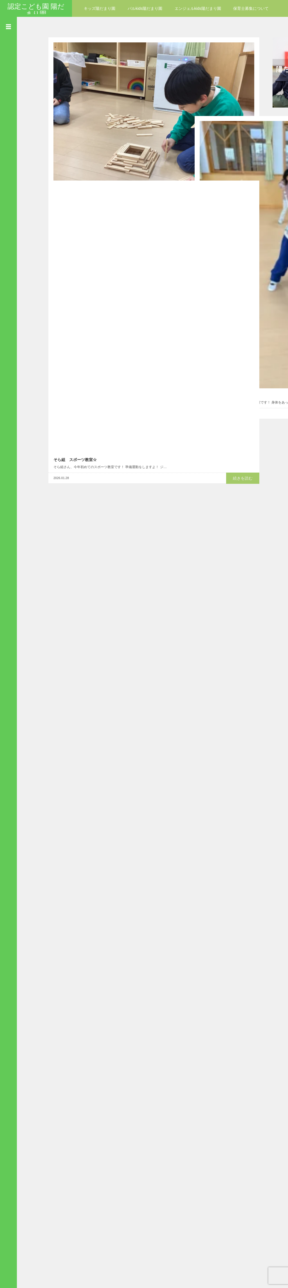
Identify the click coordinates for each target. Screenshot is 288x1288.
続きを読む (171, 172)
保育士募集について (251, 8)
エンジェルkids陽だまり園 (198, 8)
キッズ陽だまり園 (99, 8)
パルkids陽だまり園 (145, 8)
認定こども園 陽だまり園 (36, 10)
